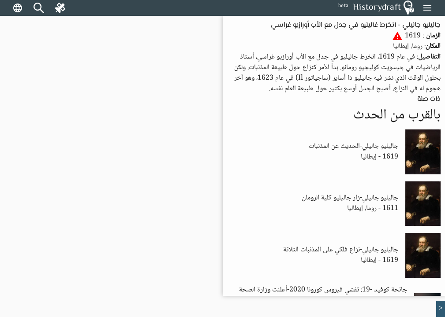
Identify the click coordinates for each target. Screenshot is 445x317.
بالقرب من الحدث (397, 115)
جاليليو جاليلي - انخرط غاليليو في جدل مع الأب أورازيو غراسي (356, 25)
